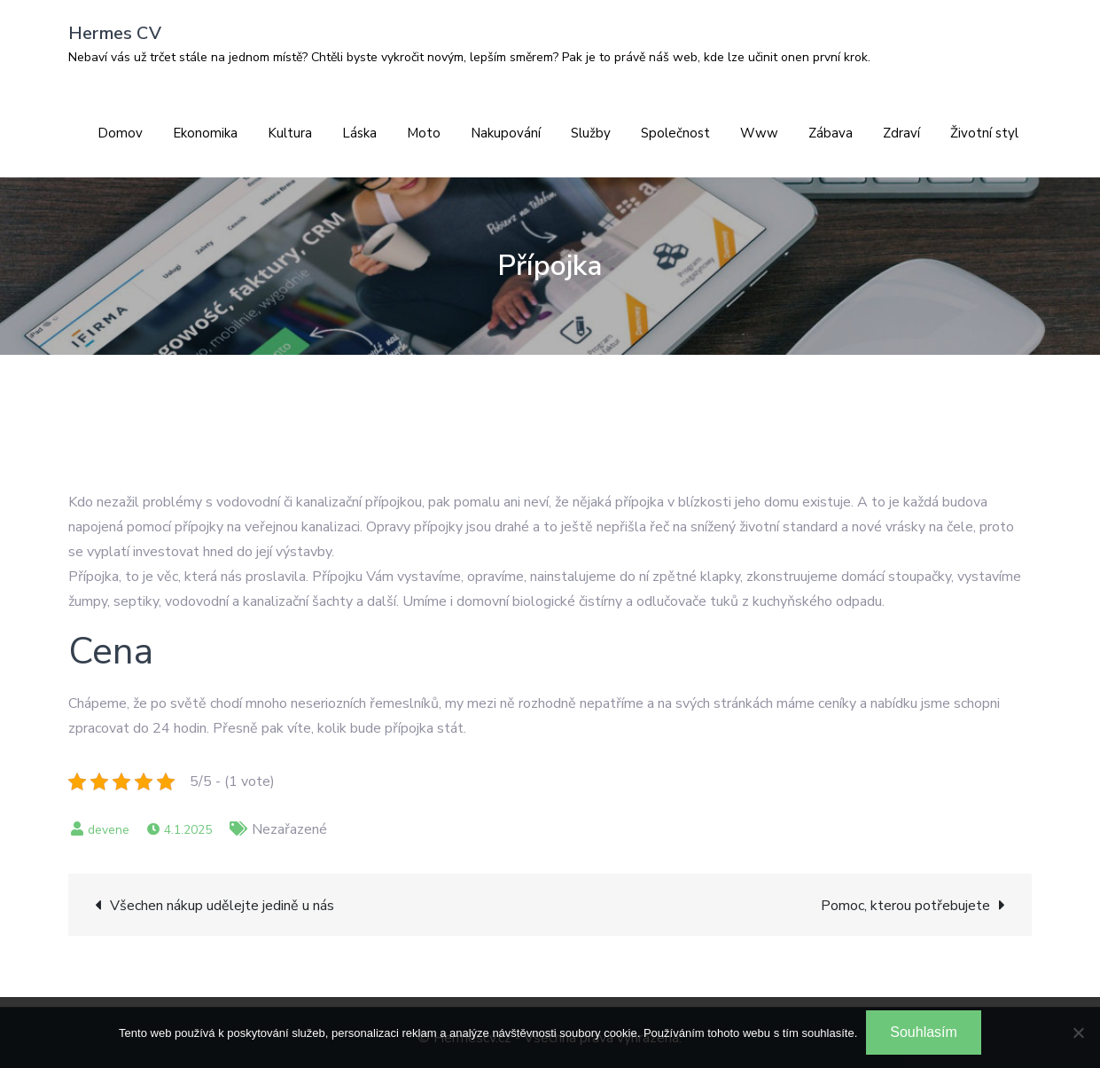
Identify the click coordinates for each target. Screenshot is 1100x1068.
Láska (359, 133)
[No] (1078, 1032)
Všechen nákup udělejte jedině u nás (222, 905)
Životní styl (984, 133)
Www (759, 133)
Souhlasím (923, 1032)
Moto (424, 133)
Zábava (830, 133)
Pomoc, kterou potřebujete (905, 905)
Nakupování (506, 133)
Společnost (675, 133)
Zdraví (901, 133)
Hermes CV (114, 33)
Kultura (290, 133)
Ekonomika (205, 133)
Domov (120, 133)
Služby (591, 133)
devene (108, 829)
